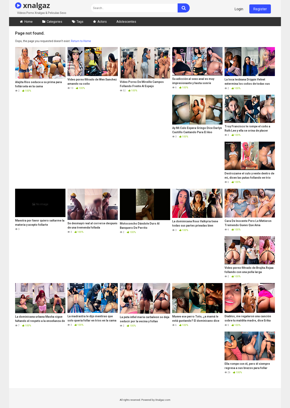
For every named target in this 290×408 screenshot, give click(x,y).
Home (28, 22)
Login (239, 9)
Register (260, 9)
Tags (80, 22)
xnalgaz (32, 5)
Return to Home (81, 41)
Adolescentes (126, 22)
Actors (102, 22)
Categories (54, 22)
